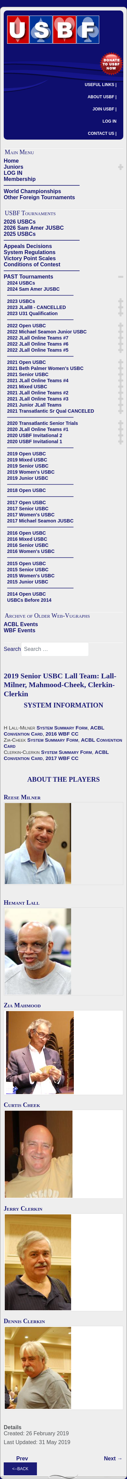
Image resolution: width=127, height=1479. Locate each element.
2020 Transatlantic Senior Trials (42, 423)
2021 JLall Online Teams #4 (37, 380)
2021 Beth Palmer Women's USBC (45, 368)
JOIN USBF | (104, 109)
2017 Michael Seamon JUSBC (40, 520)
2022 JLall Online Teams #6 (37, 344)
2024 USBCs (21, 283)
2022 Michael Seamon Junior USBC (47, 331)
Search (12, 649)
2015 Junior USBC (27, 581)
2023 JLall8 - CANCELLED (36, 307)
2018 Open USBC (26, 490)
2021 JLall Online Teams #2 (37, 392)
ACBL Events (21, 624)
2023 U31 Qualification (32, 313)
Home (11, 161)
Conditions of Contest (32, 264)
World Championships (32, 191)
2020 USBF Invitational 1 (34, 441)
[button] (120, 167)
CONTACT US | (102, 133)
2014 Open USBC (26, 594)
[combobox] (55, 649)
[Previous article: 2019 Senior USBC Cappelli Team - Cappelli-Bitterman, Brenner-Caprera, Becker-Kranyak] (22, 1459)
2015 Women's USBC (31, 575)
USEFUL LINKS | (101, 84)
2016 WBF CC (62, 734)
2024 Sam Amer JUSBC (33, 289)
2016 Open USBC (26, 533)
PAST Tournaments (28, 277)
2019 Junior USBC (27, 478)
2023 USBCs (21, 301)
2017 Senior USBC (27, 508)
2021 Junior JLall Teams (34, 405)
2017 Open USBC (26, 502)
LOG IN (110, 121)
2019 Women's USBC (31, 472)
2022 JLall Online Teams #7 (37, 338)
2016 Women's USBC (31, 551)
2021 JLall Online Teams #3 (37, 399)
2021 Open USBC (26, 362)
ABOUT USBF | (102, 97)
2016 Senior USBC (27, 545)
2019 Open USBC (26, 453)
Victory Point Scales (30, 258)
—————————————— (42, 185)
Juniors (13, 167)
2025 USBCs (20, 234)
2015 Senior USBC (27, 569)
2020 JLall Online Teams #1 (37, 429)
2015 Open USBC (26, 563)
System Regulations (30, 252)
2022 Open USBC (26, 325)
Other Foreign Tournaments (39, 197)
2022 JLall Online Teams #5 (37, 350)
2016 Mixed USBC (27, 539)
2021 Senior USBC (27, 374)
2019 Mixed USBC (27, 460)
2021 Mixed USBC (27, 386)
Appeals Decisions (28, 246)
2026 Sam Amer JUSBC (34, 228)
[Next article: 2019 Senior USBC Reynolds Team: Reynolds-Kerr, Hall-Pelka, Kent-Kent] (113, 1459)
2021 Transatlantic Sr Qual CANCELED (50, 411)
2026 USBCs (20, 222)
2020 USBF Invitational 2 (34, 435)
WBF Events (19, 630)
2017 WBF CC (62, 758)
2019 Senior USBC (27, 466)
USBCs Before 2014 (29, 600)
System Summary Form (62, 728)
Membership (20, 179)
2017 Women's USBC (31, 514)
